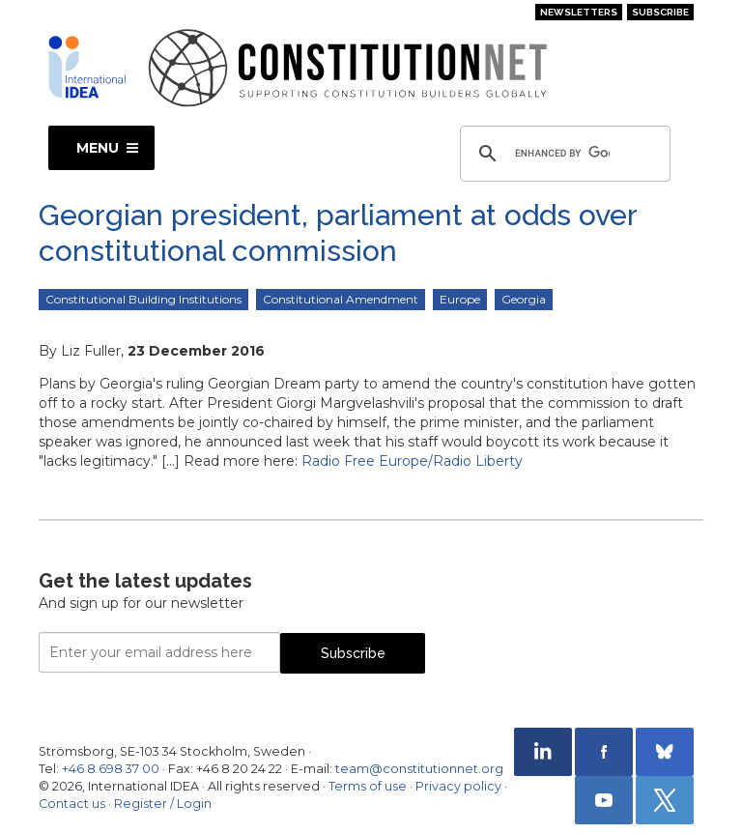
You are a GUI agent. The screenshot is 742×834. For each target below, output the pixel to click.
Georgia (523, 299)
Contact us (72, 803)
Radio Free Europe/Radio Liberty (412, 461)
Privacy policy (458, 786)
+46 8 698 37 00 (110, 769)
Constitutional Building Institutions (143, 299)
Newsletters (578, 12)
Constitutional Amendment (340, 299)
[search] (562, 153)
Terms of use (367, 786)
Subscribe (660, 12)
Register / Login (163, 803)
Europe (460, 299)
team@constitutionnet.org (419, 769)
